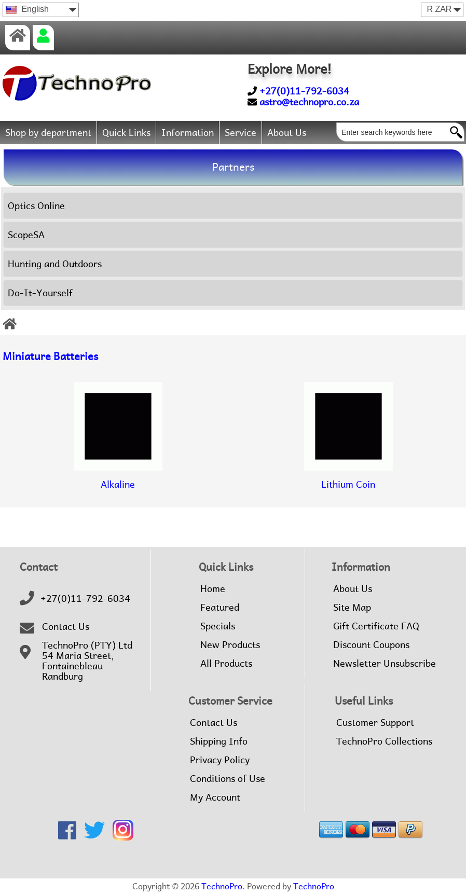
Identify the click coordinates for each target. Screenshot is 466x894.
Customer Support (375, 723)
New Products (230, 645)
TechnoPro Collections (384, 741)
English (27, 9)
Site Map (352, 607)
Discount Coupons (371, 645)
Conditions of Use (227, 779)
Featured (219, 607)
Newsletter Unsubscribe (384, 663)
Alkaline (118, 476)
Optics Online (36, 205)
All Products (226, 663)
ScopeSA (26, 234)
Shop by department (48, 132)
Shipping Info (219, 741)
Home (212, 589)
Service (240, 132)
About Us (286, 132)
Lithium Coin (348, 476)
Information (187, 132)
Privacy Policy (220, 760)
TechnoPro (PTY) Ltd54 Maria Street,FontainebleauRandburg (87, 661)
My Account (215, 797)
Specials (217, 626)
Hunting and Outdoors (55, 263)
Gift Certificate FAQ (376, 626)
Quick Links (126, 132)
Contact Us (65, 627)
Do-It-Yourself (40, 292)
